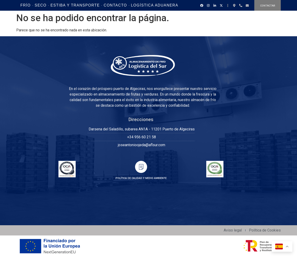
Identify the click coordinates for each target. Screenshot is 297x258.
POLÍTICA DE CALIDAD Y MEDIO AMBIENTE (141, 178)
